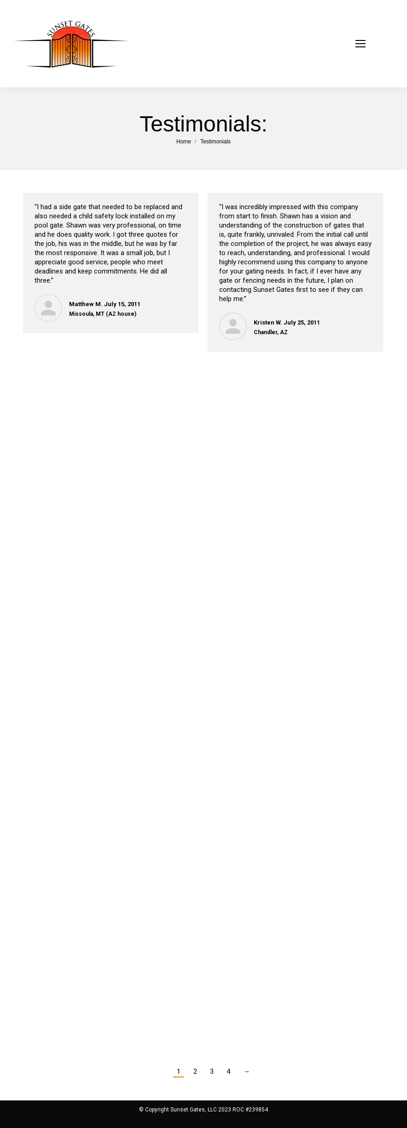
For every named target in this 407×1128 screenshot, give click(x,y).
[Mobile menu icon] (372, 44)
